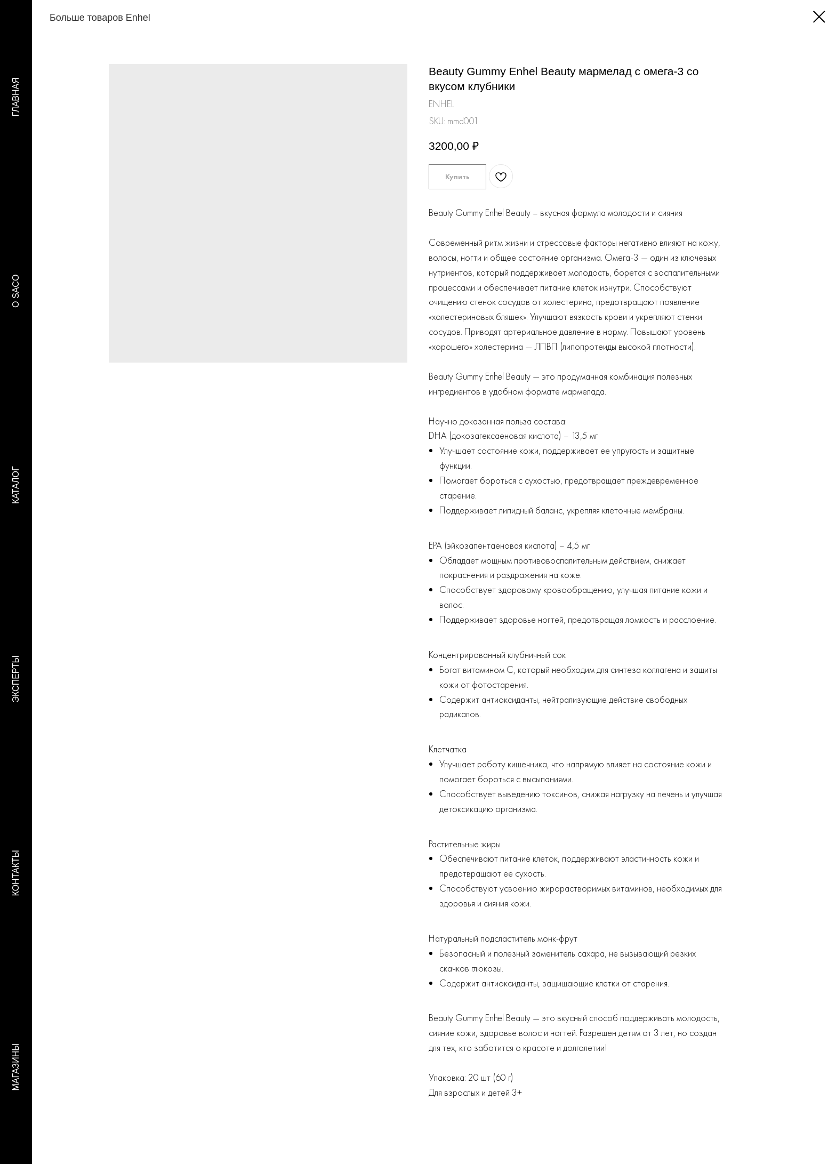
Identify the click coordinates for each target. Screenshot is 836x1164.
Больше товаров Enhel (86, 17)
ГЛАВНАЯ (15, 96)
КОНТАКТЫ (15, 873)
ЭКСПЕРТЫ (15, 678)
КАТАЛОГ (15, 485)
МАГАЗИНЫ (15, 1067)
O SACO (15, 291)
